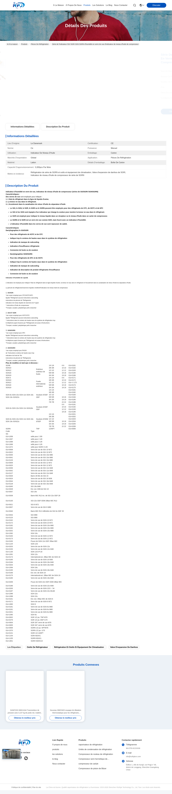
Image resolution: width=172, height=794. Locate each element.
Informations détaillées (22, 127)
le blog (109, 5)
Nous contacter (58, 768)
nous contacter (120, 5)
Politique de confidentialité (21, 791)
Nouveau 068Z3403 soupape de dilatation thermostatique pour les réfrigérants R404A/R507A (65, 715)
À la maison (58, 5)
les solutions (98, 5)
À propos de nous (74, 5)
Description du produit (58, 127)
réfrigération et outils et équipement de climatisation (79, 651)
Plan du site (36, 791)
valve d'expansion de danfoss (124, 651)
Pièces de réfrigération (40, 44)
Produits (24, 44)
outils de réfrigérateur (37, 651)
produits (87, 5)
